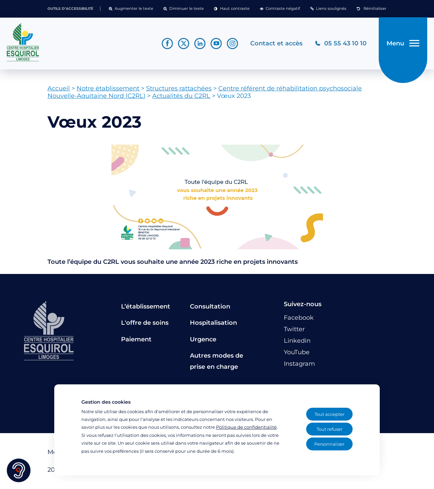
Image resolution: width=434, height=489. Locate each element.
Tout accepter (329, 414)
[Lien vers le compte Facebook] (167, 43)
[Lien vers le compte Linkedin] (199, 43)
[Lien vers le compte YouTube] (216, 43)
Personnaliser (329, 444)
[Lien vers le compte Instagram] (232, 43)
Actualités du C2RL (181, 96)
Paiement (136, 339)
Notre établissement (108, 88)
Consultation (210, 306)
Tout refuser (329, 429)
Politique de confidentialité (246, 427)
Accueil (58, 88)
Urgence (203, 339)
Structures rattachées (179, 88)
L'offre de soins (145, 322)
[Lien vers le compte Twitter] (183, 43)
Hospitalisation (213, 322)
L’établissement (145, 306)
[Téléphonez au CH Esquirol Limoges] (341, 43)
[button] (131, 8)
